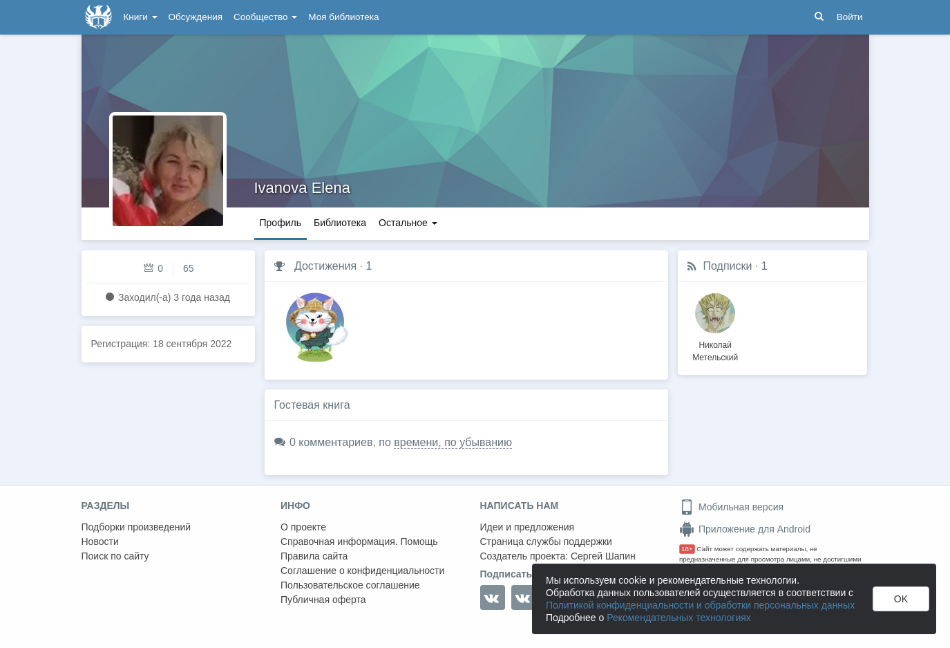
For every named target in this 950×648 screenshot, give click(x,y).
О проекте (303, 527)
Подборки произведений (136, 527)
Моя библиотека (343, 17)
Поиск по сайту (115, 556)
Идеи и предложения (527, 527)
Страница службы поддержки (546, 541)
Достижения (325, 266)
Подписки (727, 266)
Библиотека (340, 222)
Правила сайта (314, 556)
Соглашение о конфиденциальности (362, 570)
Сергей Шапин (603, 556)
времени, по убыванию (453, 442)
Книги (141, 17)
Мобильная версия (731, 507)
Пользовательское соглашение (350, 585)
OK (901, 598)
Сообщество (265, 17)
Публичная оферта (323, 599)
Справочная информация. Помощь (359, 541)
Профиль (280, 222)
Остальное (408, 222)
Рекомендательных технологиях (679, 617)
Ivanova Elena (302, 187)
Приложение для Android (744, 529)
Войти (850, 17)
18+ (687, 549)
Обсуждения (195, 17)
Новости (100, 541)
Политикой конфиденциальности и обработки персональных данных (700, 605)
